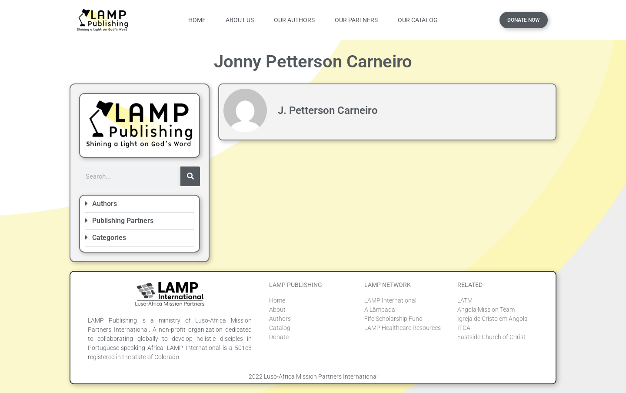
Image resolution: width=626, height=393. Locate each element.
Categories (109, 237)
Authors (104, 204)
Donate (279, 336)
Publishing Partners (122, 220)
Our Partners (356, 20)
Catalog (279, 327)
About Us (240, 20)
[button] (139, 204)
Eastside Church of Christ (491, 336)
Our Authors (294, 20)
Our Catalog (418, 20)
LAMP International (390, 300)
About (277, 309)
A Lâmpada (379, 309)
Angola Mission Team (486, 309)
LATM (465, 300)
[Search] (190, 176)
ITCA (463, 327)
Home (197, 20)
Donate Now (523, 20)
